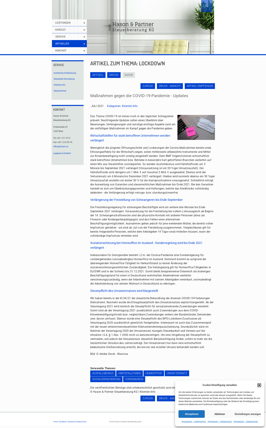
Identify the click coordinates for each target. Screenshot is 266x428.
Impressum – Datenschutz (194, 421)
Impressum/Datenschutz (77, 422)
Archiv (114, 75)
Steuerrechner (60, 91)
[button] (259, 385)
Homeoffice (154, 373)
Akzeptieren (191, 414)
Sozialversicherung (106, 379)
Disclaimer (63, 422)
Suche (129, 75)
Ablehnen (219, 414)
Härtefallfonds (129, 373)
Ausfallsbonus (102, 373)
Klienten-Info (130, 106)
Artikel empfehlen (200, 86)
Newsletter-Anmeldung (64, 79)
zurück (147, 86)
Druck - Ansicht (169, 86)
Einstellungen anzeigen (248, 414)
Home (56, 422)
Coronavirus (134, 379)
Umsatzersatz (177, 373)
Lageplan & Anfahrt (62, 153)
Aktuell (97, 75)
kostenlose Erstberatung (65, 73)
